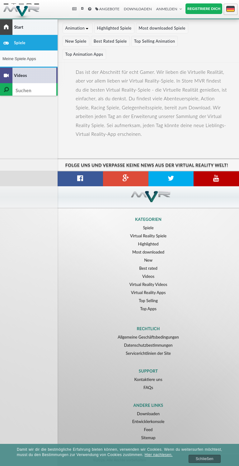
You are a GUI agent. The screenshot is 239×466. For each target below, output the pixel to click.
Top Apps (148, 308)
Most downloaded (148, 252)
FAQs (148, 387)
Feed (148, 429)
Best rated (148, 268)
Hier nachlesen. (159, 455)
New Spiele (76, 41)
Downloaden (138, 9)
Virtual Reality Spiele (148, 235)
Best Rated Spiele (110, 41)
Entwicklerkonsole (148, 421)
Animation (77, 28)
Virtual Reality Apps (148, 292)
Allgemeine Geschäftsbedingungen (148, 337)
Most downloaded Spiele (162, 28)
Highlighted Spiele (114, 28)
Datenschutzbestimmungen (148, 345)
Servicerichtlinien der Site (148, 353)
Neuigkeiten (75, 9)
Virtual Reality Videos (148, 284)
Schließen (204, 459)
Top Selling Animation (154, 41)
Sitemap (148, 437)
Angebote (107, 9)
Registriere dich (204, 8)
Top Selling (148, 300)
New (148, 260)
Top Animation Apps (84, 54)
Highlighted (148, 243)
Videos (148, 276)
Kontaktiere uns (148, 379)
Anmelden (166, 9)
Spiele (148, 227)
